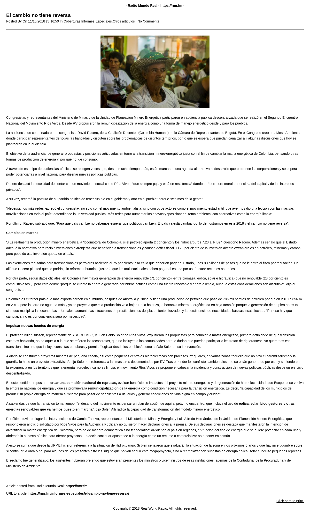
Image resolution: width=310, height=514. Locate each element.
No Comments (148, 21)
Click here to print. (290, 501)
